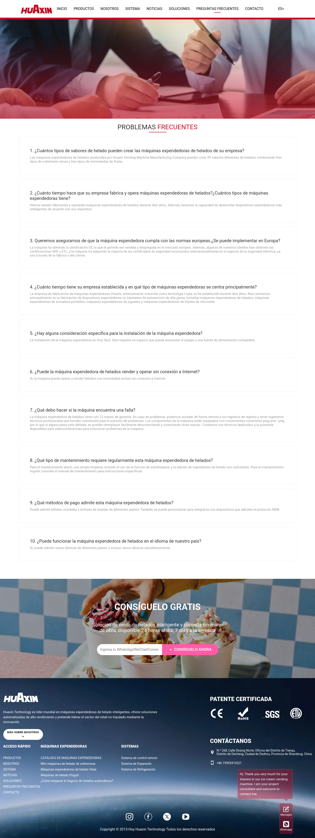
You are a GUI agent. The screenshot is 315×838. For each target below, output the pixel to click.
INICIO (62, 9)
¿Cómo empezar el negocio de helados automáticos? (77, 781)
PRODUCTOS (84, 9)
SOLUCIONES (179, 9)
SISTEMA (132, 9)
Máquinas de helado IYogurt (60, 775)
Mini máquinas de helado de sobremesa (68, 763)
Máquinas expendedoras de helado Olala (68, 769)
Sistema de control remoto (139, 758)
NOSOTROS (110, 9)
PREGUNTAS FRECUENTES (217, 9)
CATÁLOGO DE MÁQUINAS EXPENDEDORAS (71, 758)
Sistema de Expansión (136, 763)
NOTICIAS (154, 9)
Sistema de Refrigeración (138, 769)
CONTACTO (254, 9)
